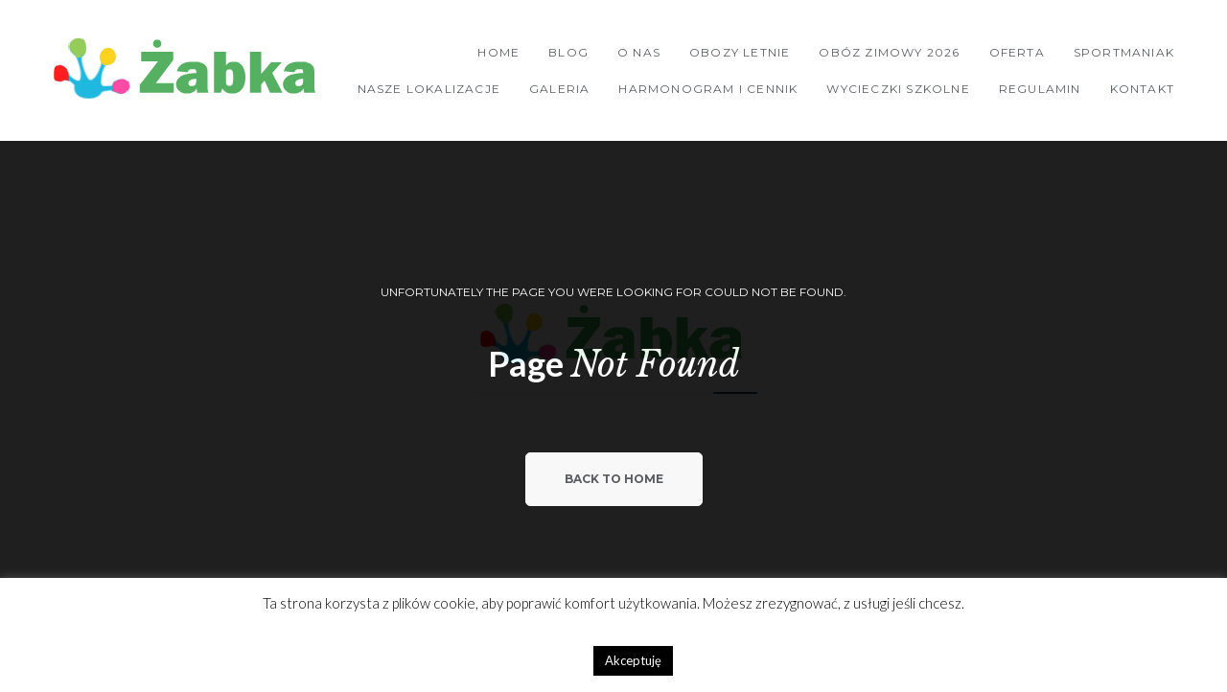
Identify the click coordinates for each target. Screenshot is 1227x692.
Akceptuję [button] (633, 660)
